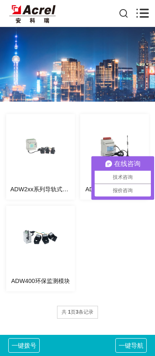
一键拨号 (24, 345)
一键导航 (131, 345)
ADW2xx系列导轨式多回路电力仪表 (42, 189)
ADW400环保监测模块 (40, 281)
